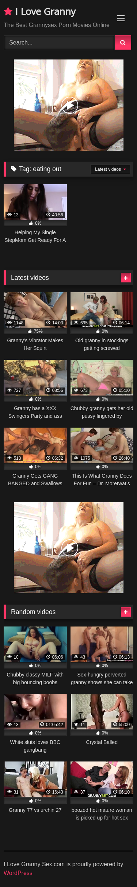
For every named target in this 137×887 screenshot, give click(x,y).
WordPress (18, 873)
